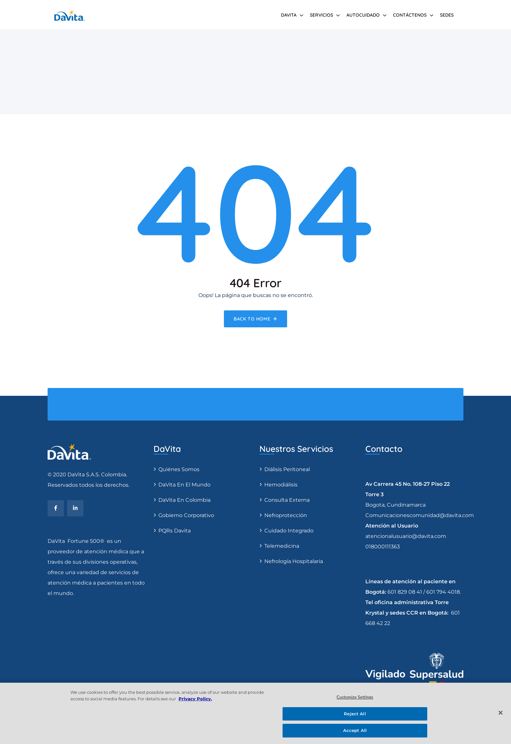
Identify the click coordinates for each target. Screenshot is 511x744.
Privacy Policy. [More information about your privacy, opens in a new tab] (195, 698)
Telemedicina (281, 546)
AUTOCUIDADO (363, 15)
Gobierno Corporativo (186, 515)
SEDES (447, 15)
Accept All (355, 730)
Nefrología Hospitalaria (293, 561)
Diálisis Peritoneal (287, 469)
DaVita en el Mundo (184, 485)
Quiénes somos (178, 469)
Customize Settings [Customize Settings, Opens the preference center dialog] (355, 697)
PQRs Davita (174, 531)
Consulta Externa (287, 500)
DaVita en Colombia (184, 500)
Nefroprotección (285, 515)
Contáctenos (410, 15)
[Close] (500, 713)
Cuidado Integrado (289, 531)
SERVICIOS (321, 15)
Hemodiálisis (281, 485)
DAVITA (289, 15)
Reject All (355, 713)
